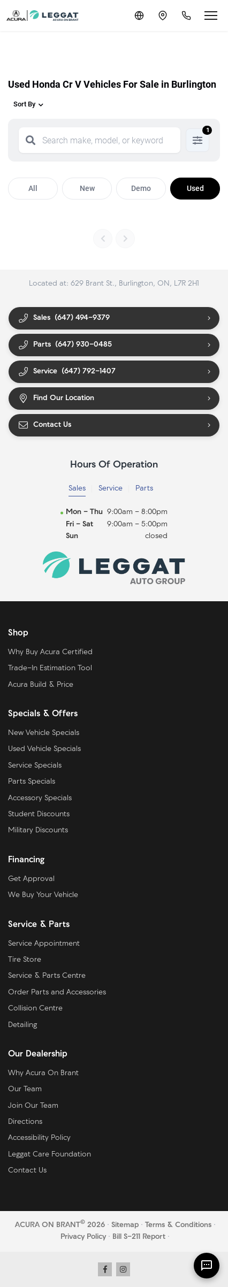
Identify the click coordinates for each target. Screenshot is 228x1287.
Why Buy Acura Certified (50, 652)
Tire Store (24, 960)
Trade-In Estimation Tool (50, 668)
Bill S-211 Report (138, 1237)
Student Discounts (39, 814)
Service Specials (35, 766)
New (87, 188)
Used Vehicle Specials (44, 749)
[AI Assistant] (206, 1265)
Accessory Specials (40, 798)
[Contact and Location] (162, 15)
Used (195, 188)
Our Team (25, 1089)
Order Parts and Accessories (57, 993)
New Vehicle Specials (43, 733)
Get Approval (31, 879)
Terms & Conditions (178, 1225)
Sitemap (125, 1225)
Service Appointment (44, 944)
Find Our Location (56, 398)
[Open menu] (211, 15)
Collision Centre (35, 1009)
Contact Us (44, 425)
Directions (25, 1122)
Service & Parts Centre (47, 976)
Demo (141, 188)
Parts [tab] (144, 489)
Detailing (22, 1025)
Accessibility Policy (39, 1138)
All (32, 188)
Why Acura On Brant (43, 1073)
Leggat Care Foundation (49, 1155)
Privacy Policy (83, 1237)
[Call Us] (186, 15)
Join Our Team (33, 1106)
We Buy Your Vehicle (43, 895)
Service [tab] (110, 489)
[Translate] (139, 15)
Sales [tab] (77, 489)
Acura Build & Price (40, 685)
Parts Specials (31, 782)
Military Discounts (38, 830)
